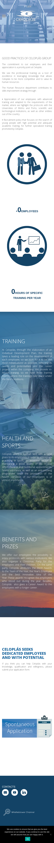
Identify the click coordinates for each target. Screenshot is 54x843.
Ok (27, 839)
